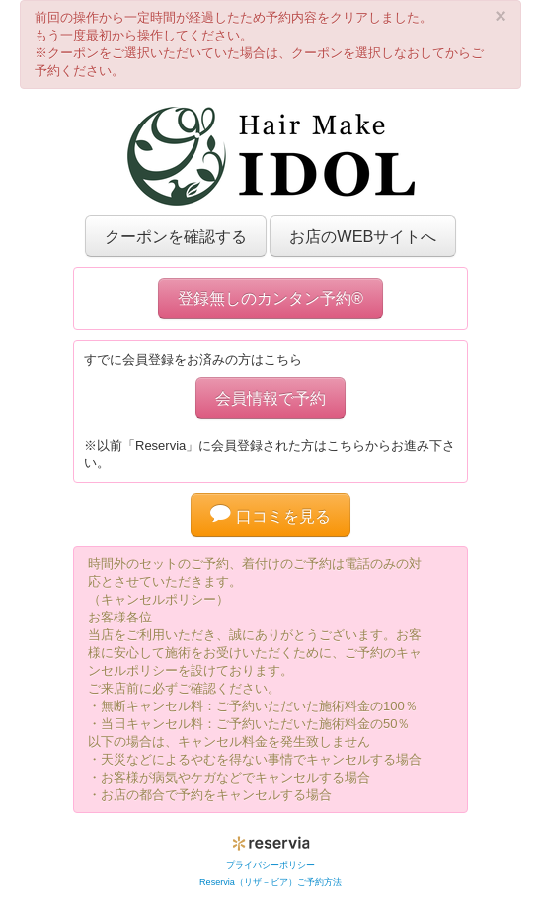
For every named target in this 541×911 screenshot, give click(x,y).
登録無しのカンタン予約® (270, 298)
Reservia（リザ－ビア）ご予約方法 (270, 882)
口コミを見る (270, 516)
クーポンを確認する (176, 236)
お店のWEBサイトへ (362, 236)
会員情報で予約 (270, 398)
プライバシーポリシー (270, 865)
